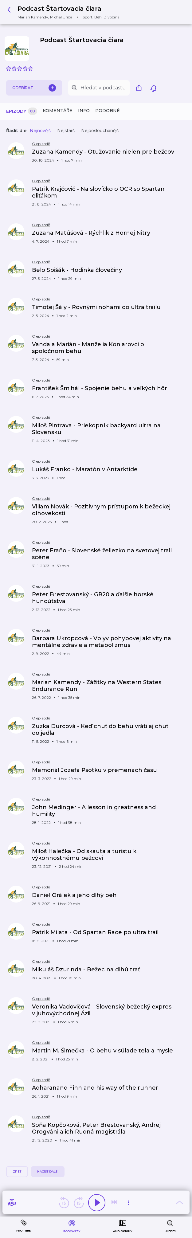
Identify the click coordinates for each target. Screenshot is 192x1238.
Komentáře (57, 110)
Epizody (21, 111)
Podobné (107, 110)
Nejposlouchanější (100, 130)
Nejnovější (41, 130)
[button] (65, 12)
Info (84, 110)
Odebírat (34, 88)
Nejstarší (66, 130)
